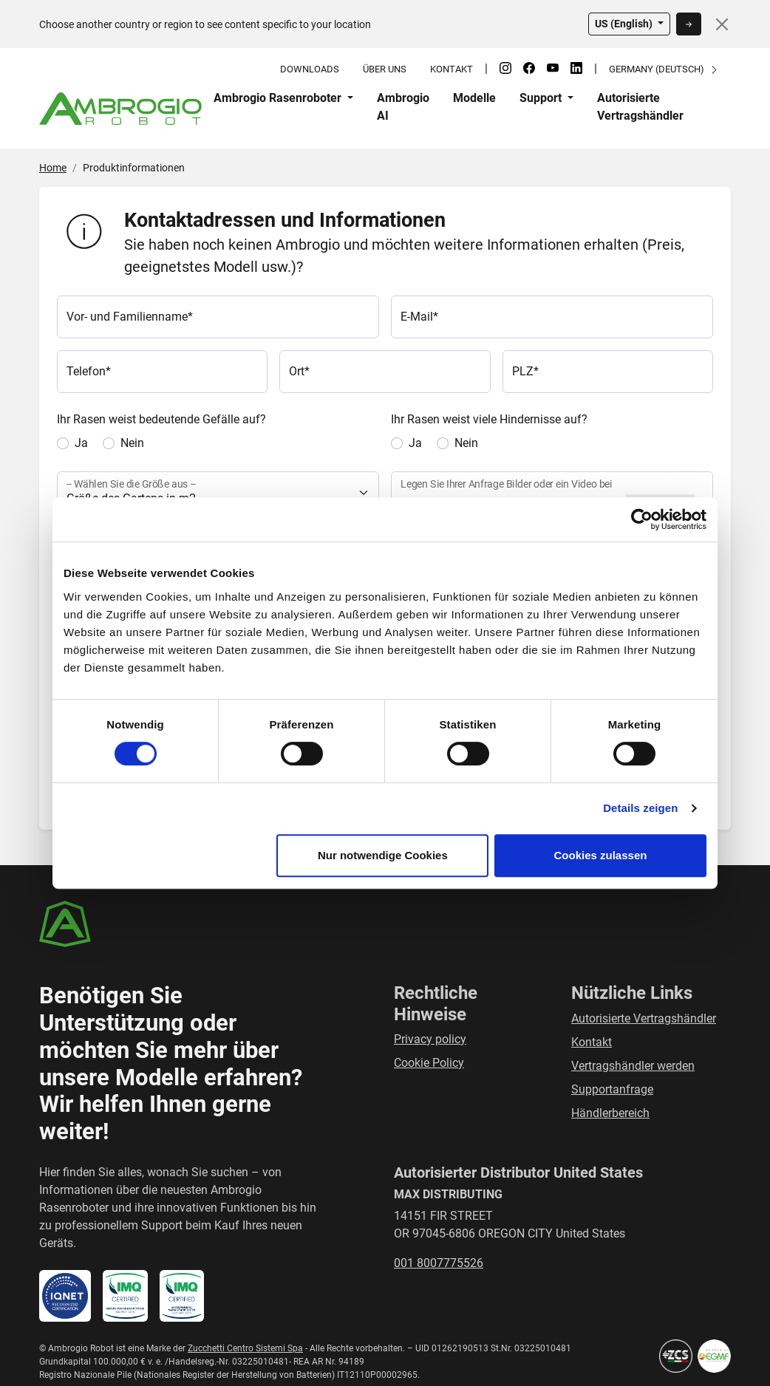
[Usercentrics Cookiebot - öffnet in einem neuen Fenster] (641, 519)
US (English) (625, 24)
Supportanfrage (612, 1089)
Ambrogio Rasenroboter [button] (279, 98)
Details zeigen (640, 808)
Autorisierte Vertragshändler (640, 107)
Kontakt (451, 69)
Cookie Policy (429, 1063)
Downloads (309, 69)
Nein (132, 443)
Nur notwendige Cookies (383, 855)
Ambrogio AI (403, 107)
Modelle (474, 98)
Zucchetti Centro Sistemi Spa (245, 1348)
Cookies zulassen (600, 855)
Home (53, 168)
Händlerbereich (610, 1113)
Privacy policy (430, 1039)
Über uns (384, 69)
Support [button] (542, 98)
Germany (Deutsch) (664, 69)
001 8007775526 (438, 1263)
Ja (81, 443)
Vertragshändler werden (633, 1066)
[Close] (722, 24)
